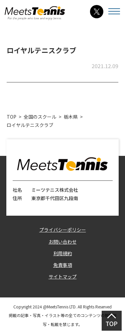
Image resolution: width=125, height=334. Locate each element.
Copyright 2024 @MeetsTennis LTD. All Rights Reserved (62, 306)
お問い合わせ (63, 241)
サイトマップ (63, 276)
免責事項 (62, 265)
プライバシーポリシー (62, 229)
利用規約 (62, 253)
